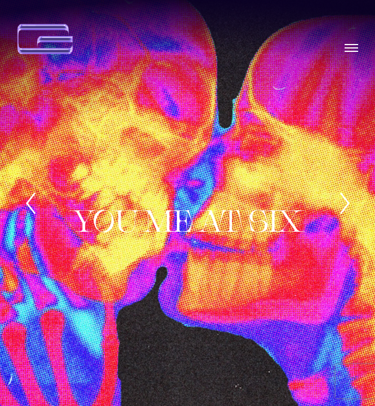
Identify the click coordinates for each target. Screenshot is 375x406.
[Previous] (30, 203)
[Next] (345, 203)
